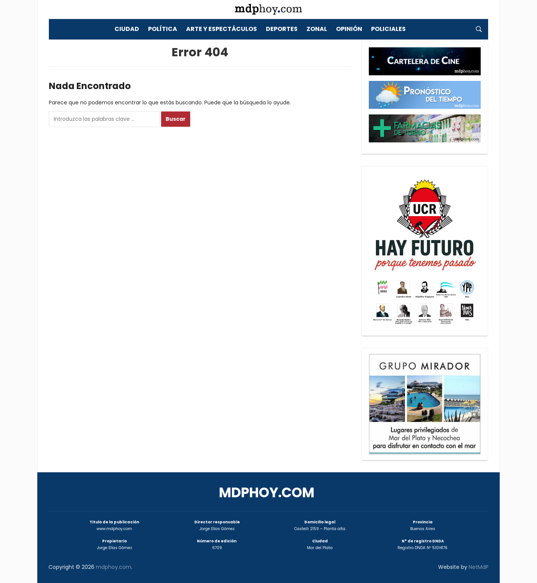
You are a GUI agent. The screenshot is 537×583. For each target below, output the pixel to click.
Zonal (317, 29)
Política (162, 29)
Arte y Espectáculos (221, 29)
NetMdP (479, 567)
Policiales (388, 29)
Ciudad (126, 29)
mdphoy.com (266, 492)
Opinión (349, 29)
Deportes (282, 29)
